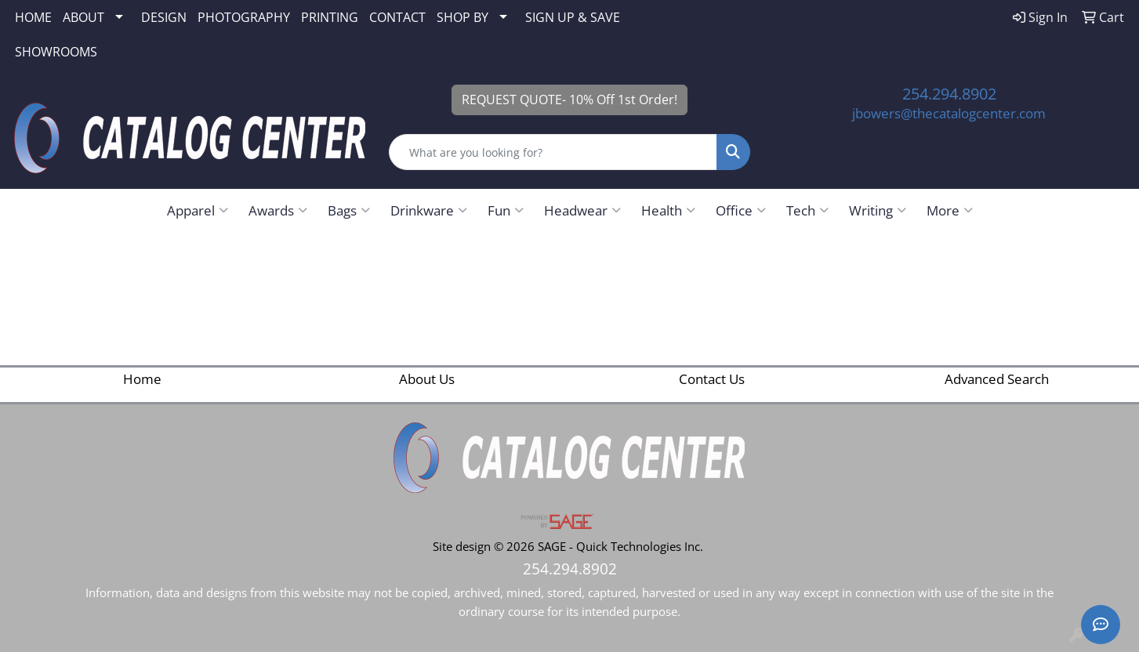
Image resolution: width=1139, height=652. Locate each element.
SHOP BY (462, 17)
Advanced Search (997, 378)
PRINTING (329, 17)
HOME (33, 17)
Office (741, 210)
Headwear (582, 210)
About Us (427, 378)
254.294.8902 (949, 93)
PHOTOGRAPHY (244, 17)
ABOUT (83, 17)
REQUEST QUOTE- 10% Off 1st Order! (569, 99)
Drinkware (428, 210)
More (950, 210)
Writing (877, 210)
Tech (807, 210)
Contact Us (712, 378)
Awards (277, 210)
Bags (349, 210)
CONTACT (397, 17)
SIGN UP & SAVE (572, 17)
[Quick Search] (552, 152)
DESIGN (164, 17)
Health (668, 210)
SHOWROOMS (56, 51)
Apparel (197, 210)
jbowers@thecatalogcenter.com (949, 112)
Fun (506, 210)
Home (142, 378)
